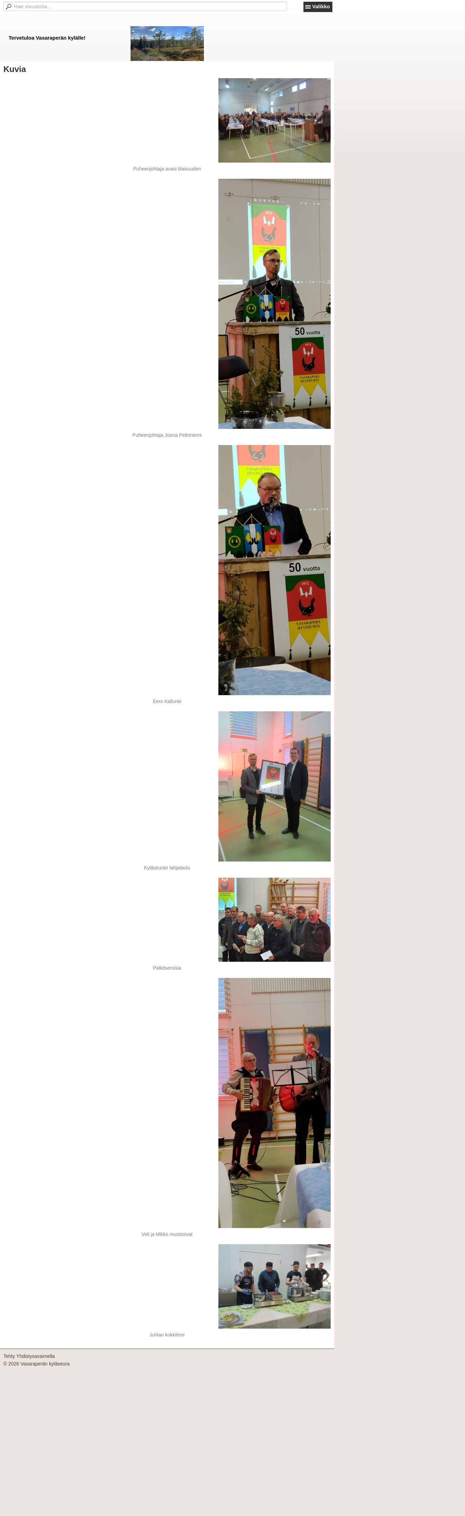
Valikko (321, 6)
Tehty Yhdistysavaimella (29, 1356)
